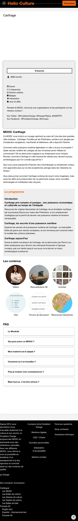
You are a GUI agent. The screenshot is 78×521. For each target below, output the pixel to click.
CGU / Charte (39, 437)
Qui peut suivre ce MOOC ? (21, 341)
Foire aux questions (63, 424)
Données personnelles (39, 442)
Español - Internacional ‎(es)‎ (14, 512)
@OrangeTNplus (43, 116)
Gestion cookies (39, 457)
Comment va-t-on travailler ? (22, 361)
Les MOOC (7, 491)
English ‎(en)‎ (7, 509)
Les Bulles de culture (11, 494)
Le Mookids (13, 331)
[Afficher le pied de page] (73, 517)
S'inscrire (39, 71)
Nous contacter (62, 429)
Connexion (69, 3)
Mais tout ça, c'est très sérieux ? (23, 382)
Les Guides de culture (12, 500)
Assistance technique (64, 434)
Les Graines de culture (12, 497)
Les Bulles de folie (10, 503)
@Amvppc (44, 119)
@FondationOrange (26, 116)
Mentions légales (39, 432)
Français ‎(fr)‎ (5, 506)
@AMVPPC (57, 116)
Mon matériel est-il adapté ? (21, 351)
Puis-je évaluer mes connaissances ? (26, 371)
